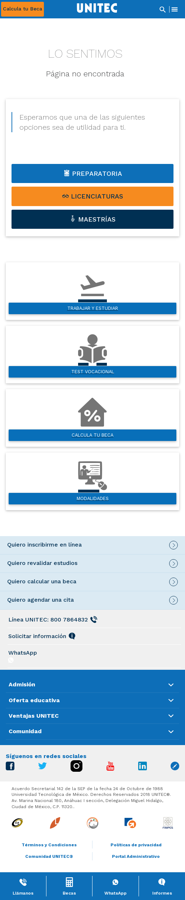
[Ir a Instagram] (76, 769)
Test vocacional (92, 371)
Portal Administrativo (136, 856)
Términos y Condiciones (49, 844)
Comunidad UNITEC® (49, 856)
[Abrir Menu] (174, 9)
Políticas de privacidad (136, 844)
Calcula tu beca (92, 435)
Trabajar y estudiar (92, 308)
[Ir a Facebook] (10, 768)
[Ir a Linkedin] (142, 768)
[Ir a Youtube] (110, 768)
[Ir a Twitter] (42, 767)
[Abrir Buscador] (162, 9)
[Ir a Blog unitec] (175, 768)
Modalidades (93, 498)
